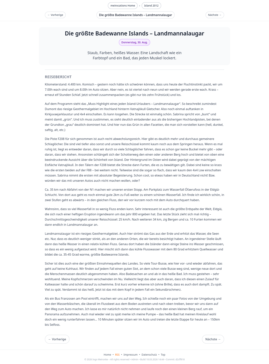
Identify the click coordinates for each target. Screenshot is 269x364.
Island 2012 (151, 5)
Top (163, 354)
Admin (134, 359)
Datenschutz (149, 354)
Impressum (131, 354)
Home (107, 354)
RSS (117, 354)
